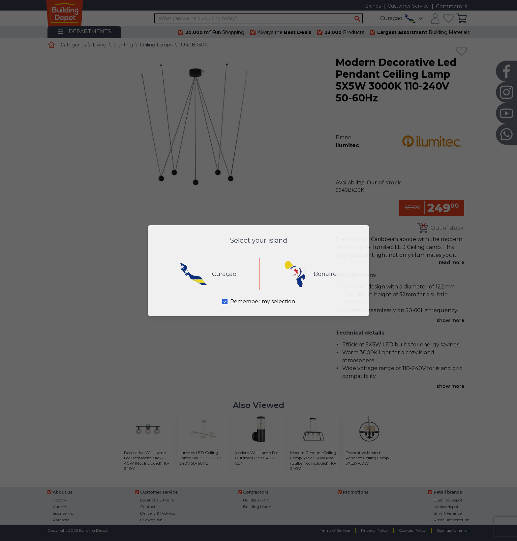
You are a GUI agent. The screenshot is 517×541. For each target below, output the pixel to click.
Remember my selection (262, 301)
